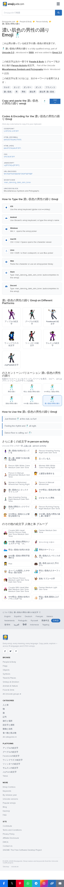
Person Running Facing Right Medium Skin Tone (47, 507)
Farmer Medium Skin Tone (45, 531)
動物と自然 (7, 729)
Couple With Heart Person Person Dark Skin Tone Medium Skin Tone (16, 533)
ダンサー (27, 87)
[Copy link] (52, 883)
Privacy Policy (8, 834)
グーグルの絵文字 (10, 752)
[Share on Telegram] (36, 883)
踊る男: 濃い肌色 (47, 92)
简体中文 (45, 620)
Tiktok (5, 776)
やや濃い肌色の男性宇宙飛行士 (17, 557)
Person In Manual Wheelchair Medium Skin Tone (17, 475)
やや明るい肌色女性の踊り (47, 491)
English (7, 616)
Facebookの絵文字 (11, 756)
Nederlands (9, 620)
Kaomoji (6, 811)
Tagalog (45, 625)
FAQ (4, 815)
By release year (10, 795)
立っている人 (42, 459)
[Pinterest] (16, 651)
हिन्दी (24, 625)
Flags (5, 666)
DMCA (5, 842)
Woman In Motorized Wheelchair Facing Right (17, 483)
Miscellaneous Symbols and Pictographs (21, 191)
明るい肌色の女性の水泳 (17, 550)
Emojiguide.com (8, 22)
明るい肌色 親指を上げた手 (46, 598)
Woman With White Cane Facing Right (44, 466)
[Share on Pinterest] (20, 883)
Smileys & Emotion (11, 682)
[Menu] (58, 4)
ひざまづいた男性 (44, 498)
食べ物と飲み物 (9, 733)
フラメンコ (50, 87)
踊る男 (32, 92)
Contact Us (7, 846)
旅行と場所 (7, 721)
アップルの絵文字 (10, 748)
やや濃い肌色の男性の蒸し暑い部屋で (47, 515)
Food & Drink (8, 690)
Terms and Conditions (12, 830)
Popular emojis (9, 803)
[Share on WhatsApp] (28, 883)
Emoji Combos (9, 787)
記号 (5, 717)
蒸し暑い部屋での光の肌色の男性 (17, 459)
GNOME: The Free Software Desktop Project (22, 850)
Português (22, 620)
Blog (5, 807)
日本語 (56, 620)
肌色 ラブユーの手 (44, 578)
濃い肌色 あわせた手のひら (46, 564)
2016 (6, 73)
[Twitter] (10, 651)
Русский (34, 620)
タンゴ (16, 87)
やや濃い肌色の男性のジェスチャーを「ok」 (17, 543)
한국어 (7, 625)
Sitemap (6, 867)
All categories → (9, 737)
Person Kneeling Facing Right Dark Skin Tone (47, 451)
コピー (55, 101)
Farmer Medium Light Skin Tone (45, 588)
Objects (6, 670)
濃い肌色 (7, 92)
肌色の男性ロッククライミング (17, 507)
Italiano (50, 616)
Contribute (7, 826)
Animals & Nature (10, 686)
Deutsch (28, 616)
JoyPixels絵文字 (10, 772)
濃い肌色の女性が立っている (17, 451)
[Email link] (60, 883)
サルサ (7, 87)
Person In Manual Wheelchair (44, 483)
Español (17, 616)
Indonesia (34, 625)
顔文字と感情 (8, 725)
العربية (16, 625)
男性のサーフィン (44, 550)
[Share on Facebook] (4, 883)
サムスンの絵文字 (10, 768)
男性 (24, 92)
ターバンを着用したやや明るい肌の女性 (17, 571)
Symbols (6, 674)
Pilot (8, 564)
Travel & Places (9, 678)
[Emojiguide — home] (13, 4)
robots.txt (14, 867)
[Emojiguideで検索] (28, 13)
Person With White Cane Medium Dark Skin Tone (17, 466)
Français (39, 616)
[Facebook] (5, 651)
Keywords (7, 791)
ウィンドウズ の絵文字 (13, 760)
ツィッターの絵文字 (11, 764)
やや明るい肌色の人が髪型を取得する (17, 515)
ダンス (38, 87)
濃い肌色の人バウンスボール (47, 557)
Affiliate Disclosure (11, 838)
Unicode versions (10, 799)
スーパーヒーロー (44, 542)
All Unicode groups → (12, 694)
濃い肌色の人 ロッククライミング (16, 491)
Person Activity (42, 22)
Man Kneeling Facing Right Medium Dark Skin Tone (16, 499)
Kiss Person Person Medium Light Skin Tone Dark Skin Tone (16, 580)
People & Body (26, 22)
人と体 (6, 705)
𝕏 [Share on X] (12, 883)
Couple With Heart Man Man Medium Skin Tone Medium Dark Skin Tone (16, 589)
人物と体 (27, 446)
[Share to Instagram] (44, 883)
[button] (32, 130)
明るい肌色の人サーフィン (47, 571)
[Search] (58, 13)
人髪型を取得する (44, 473)
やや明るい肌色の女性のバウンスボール (17, 598)
